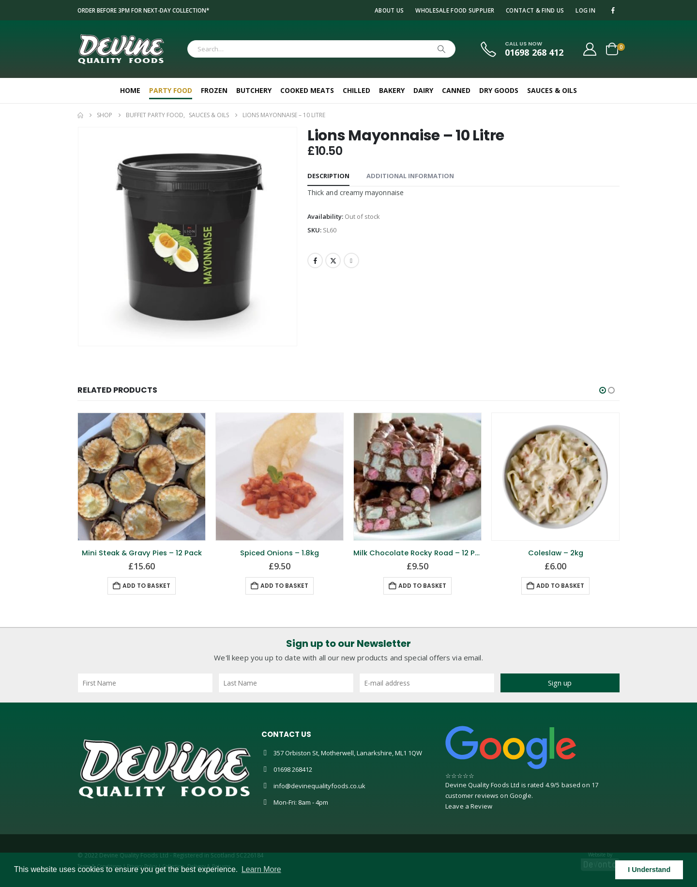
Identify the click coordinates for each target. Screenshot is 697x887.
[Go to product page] (141, 476)
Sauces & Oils (552, 90)
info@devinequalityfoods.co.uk (319, 785)
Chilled (356, 90)
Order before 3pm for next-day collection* (143, 10)
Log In (585, 10)
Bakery (392, 90)
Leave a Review (468, 806)
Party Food (170, 90)
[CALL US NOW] (521, 49)
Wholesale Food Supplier (454, 10)
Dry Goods (498, 90)
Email (351, 260)
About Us (389, 10)
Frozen (214, 90)
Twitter (333, 260)
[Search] (441, 49)
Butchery (254, 90)
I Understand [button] (649, 869)
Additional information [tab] (410, 175)
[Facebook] (612, 10)
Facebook (315, 260)
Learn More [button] (261, 869)
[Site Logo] (121, 49)
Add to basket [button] (146, 585)
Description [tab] (328, 175)
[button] (602, 390)
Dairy (423, 90)
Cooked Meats (307, 90)
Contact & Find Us (535, 10)
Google (520, 795)
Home (130, 90)
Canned (456, 90)
